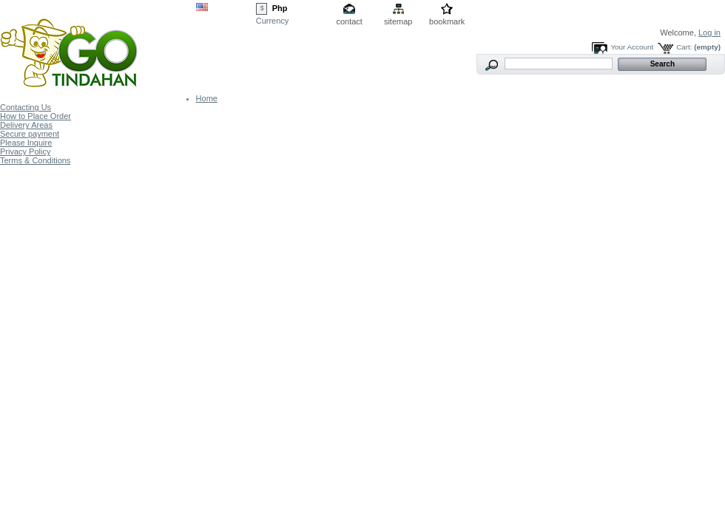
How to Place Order (35, 116)
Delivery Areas (26, 124)
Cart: (684, 47)
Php (280, 8)
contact (349, 21)
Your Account (631, 47)
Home (207, 98)
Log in (709, 32)
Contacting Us (25, 107)
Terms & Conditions (35, 160)
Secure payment (29, 133)
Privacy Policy (25, 151)
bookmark (447, 21)
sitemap (398, 21)
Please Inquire (26, 142)
